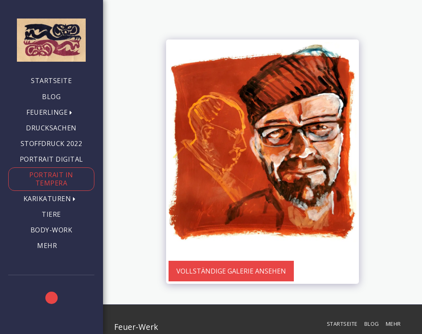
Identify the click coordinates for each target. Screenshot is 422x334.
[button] (51, 112)
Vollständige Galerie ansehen (231, 271)
